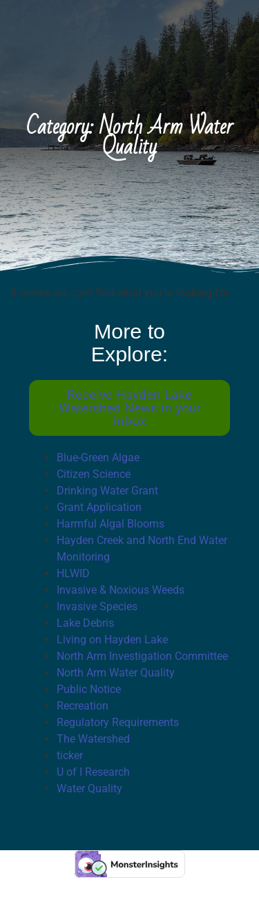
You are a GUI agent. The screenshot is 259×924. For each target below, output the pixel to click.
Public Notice (89, 689)
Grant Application (99, 507)
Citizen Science (94, 474)
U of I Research (93, 772)
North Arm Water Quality (116, 672)
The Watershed (93, 738)
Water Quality (89, 788)
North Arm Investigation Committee (142, 656)
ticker (70, 755)
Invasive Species (97, 606)
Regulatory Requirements (118, 722)
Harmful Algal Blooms (110, 523)
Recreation (82, 705)
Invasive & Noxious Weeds (120, 589)
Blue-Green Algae (98, 457)
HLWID (73, 573)
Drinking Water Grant (107, 490)
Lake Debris (85, 623)
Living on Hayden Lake (112, 639)
